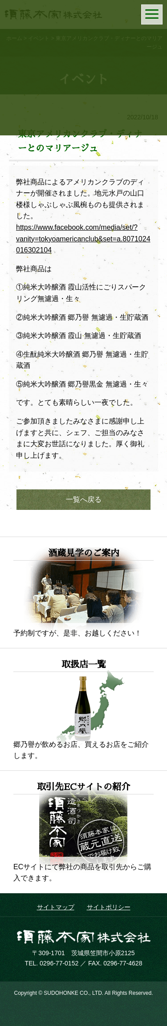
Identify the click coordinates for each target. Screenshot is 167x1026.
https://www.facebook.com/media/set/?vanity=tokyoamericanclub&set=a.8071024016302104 (83, 239)
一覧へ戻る (84, 499)
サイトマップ (55, 907)
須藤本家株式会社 (84, 937)
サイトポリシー (108, 907)
